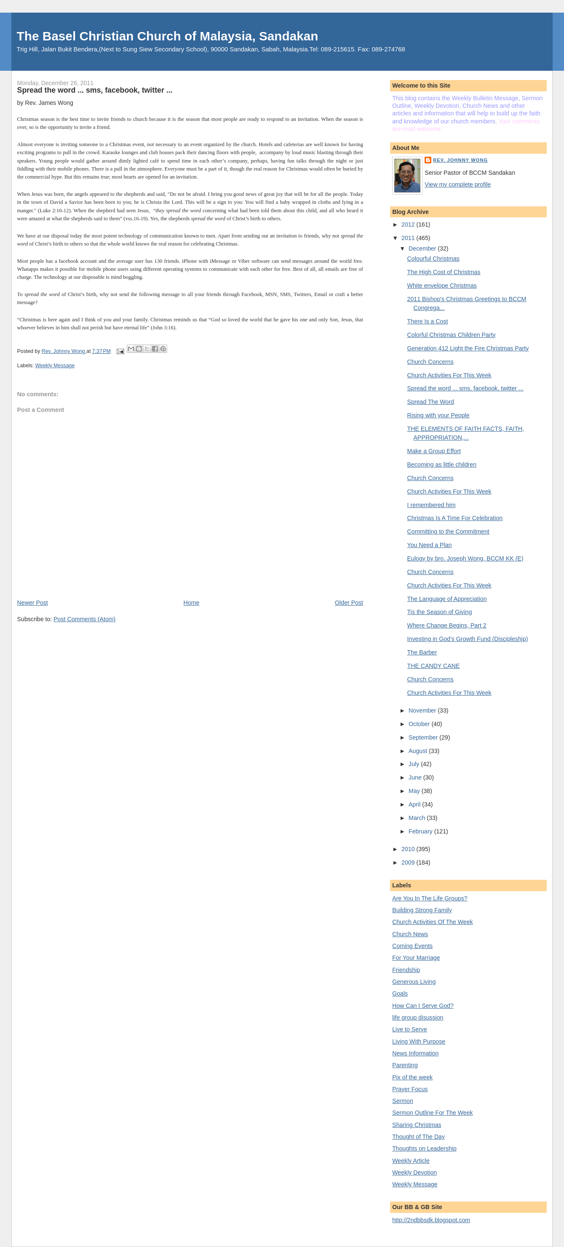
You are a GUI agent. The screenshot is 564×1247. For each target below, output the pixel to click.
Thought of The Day (418, 1136)
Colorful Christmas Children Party (451, 334)
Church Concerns (430, 361)
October (420, 724)
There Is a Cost (427, 321)
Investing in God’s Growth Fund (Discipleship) (467, 639)
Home (192, 602)
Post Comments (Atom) (84, 619)
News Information (415, 1053)
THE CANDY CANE (433, 665)
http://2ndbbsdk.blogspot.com (431, 1220)
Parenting (405, 1065)
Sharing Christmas (416, 1124)
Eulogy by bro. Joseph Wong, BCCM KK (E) (465, 558)
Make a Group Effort (434, 451)
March (418, 817)
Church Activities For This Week (449, 375)
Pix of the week (412, 1077)
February (421, 831)
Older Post (349, 602)
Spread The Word (430, 401)
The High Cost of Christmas (444, 272)
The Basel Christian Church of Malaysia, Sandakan (167, 36)
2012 (408, 224)
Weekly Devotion (414, 1172)
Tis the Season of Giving (439, 612)
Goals (400, 993)
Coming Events (412, 946)
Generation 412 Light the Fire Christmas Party (468, 348)
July (415, 764)
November (423, 710)
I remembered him (431, 505)
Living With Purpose (418, 1041)
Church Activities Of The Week (432, 922)
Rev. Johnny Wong (460, 160)
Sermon (402, 1100)
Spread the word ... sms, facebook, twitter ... (465, 388)
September (424, 737)
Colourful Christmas (433, 258)
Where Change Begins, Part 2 (446, 625)
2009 (408, 862)
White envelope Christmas (442, 285)
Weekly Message (55, 365)
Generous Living (414, 981)
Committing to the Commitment (448, 531)
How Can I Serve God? (423, 1005)
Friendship (406, 970)
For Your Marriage (416, 957)
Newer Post (32, 602)
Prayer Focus (410, 1089)
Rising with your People (438, 415)
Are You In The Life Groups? (429, 898)
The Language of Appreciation (447, 598)
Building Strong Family (422, 910)
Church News (410, 934)
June (416, 777)
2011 (408, 238)
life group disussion (417, 1017)
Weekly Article (411, 1160)
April (415, 804)
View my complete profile (458, 184)
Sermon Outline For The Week (432, 1112)
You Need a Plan (429, 545)
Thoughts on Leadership (424, 1148)
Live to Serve (409, 1029)
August (419, 751)
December (423, 248)
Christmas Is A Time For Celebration (455, 518)
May (415, 791)
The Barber (422, 652)
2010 (408, 849)
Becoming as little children (441, 464)
